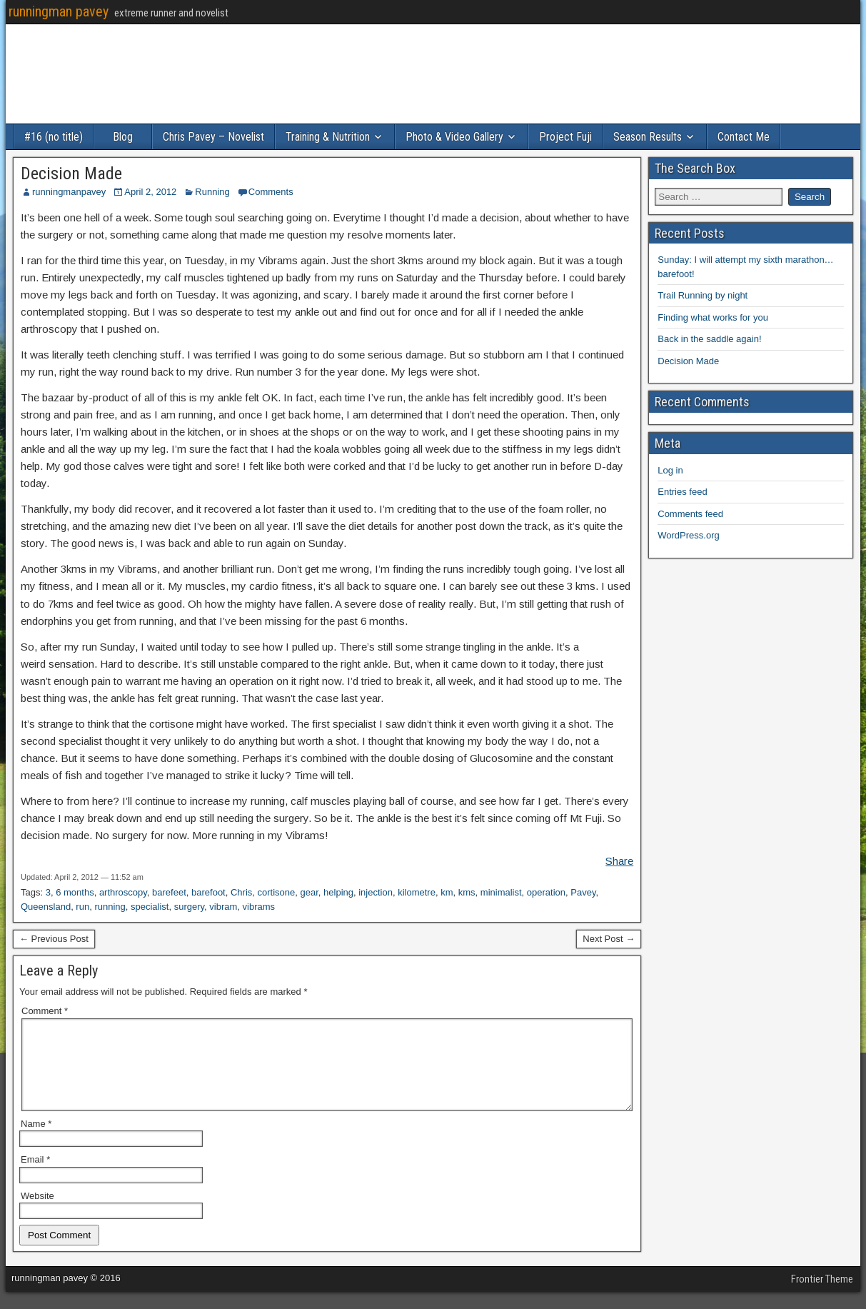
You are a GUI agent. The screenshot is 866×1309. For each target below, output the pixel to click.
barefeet (169, 892)
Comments (270, 191)
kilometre (416, 892)
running (109, 906)
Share (619, 861)
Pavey (582, 892)
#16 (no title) (53, 137)
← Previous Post (54, 938)
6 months (75, 892)
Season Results (647, 137)
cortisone (277, 892)
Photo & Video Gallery (454, 137)
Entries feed (682, 491)
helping (338, 892)
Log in (670, 470)
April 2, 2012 (150, 191)
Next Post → (609, 938)
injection (375, 892)
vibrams (259, 906)
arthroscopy (123, 892)
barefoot (208, 892)
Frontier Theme (822, 1296)
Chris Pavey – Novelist (213, 137)
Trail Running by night (702, 295)
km (446, 892)
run (82, 906)
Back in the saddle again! (709, 338)
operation (546, 892)
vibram (223, 906)
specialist (149, 906)
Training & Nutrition (328, 137)
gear (309, 892)
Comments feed (690, 513)
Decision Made (71, 174)
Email (35, 1176)
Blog (123, 137)
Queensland (46, 906)
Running (212, 191)
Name (36, 1140)
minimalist (501, 892)
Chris (241, 892)
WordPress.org (688, 535)
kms (466, 892)
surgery (189, 906)
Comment (44, 1010)
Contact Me (744, 137)
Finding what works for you (713, 317)
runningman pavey (59, 11)
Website (37, 1213)
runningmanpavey (69, 191)
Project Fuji (565, 137)
